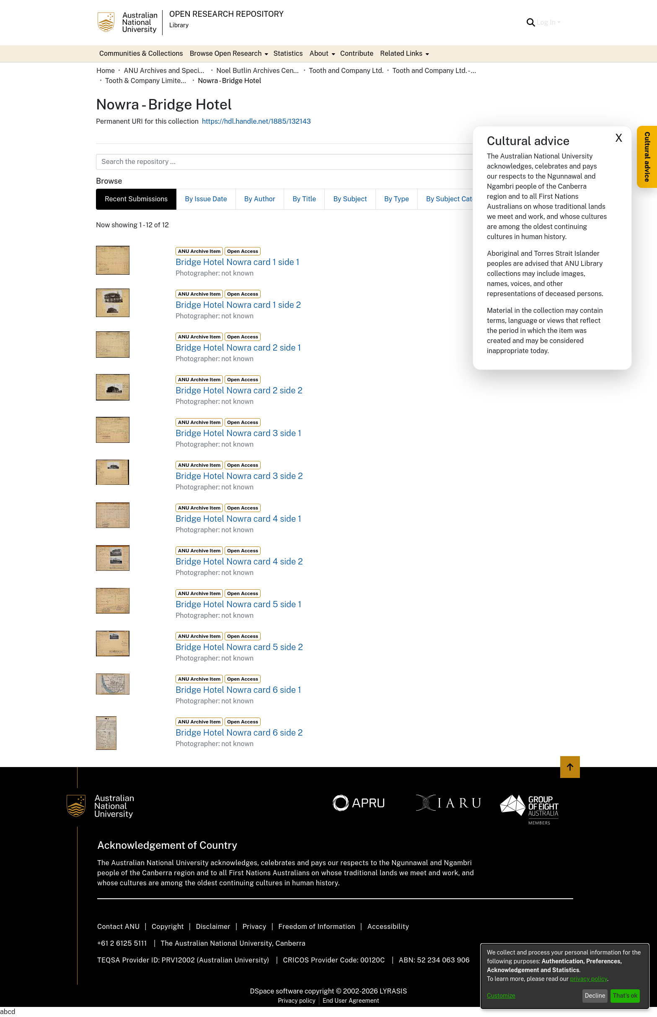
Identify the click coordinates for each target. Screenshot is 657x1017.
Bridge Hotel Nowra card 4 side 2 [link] (239, 562)
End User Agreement (351, 1000)
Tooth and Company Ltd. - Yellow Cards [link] (434, 71)
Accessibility (388, 927)
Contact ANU (118, 927)
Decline (595, 995)
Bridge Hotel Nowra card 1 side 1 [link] (238, 262)
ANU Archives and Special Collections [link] (165, 71)
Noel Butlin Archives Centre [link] (258, 71)
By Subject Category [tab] (458, 199)
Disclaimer (213, 927)
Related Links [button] (401, 53)
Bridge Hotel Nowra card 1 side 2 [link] (238, 305)
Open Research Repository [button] (226, 14)
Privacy (254, 927)
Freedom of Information (316, 927)
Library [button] (179, 25)
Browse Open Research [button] (226, 53)
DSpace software (276, 991)
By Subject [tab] (350, 199)
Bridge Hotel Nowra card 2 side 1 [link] (238, 348)
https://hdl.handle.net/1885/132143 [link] (256, 121)
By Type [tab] (396, 199)
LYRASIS (393, 991)
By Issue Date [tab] (206, 199)
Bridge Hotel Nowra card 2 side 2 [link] (239, 390)
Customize (501, 995)
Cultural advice (647, 157)
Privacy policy (297, 1000)
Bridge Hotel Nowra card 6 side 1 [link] (238, 690)
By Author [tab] (259, 199)
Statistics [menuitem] (288, 53)
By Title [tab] (304, 199)
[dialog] (565, 976)
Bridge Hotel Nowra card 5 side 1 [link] (238, 604)
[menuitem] (228, 53)
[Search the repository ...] (308, 162)
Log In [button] (547, 22)
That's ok (625, 995)
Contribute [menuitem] (356, 53)
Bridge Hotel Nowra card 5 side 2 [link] (239, 647)
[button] (531, 23)
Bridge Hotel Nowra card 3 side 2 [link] (239, 476)
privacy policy (588, 978)
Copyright (168, 927)
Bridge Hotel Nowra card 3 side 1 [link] (238, 433)
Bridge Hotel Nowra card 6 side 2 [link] (239, 733)
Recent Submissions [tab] (136, 199)
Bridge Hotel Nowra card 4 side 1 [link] (238, 519)
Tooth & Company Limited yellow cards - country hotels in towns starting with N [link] (147, 81)
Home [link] (105, 71)
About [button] (319, 53)
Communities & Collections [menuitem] (141, 53)
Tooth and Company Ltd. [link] (346, 71)
